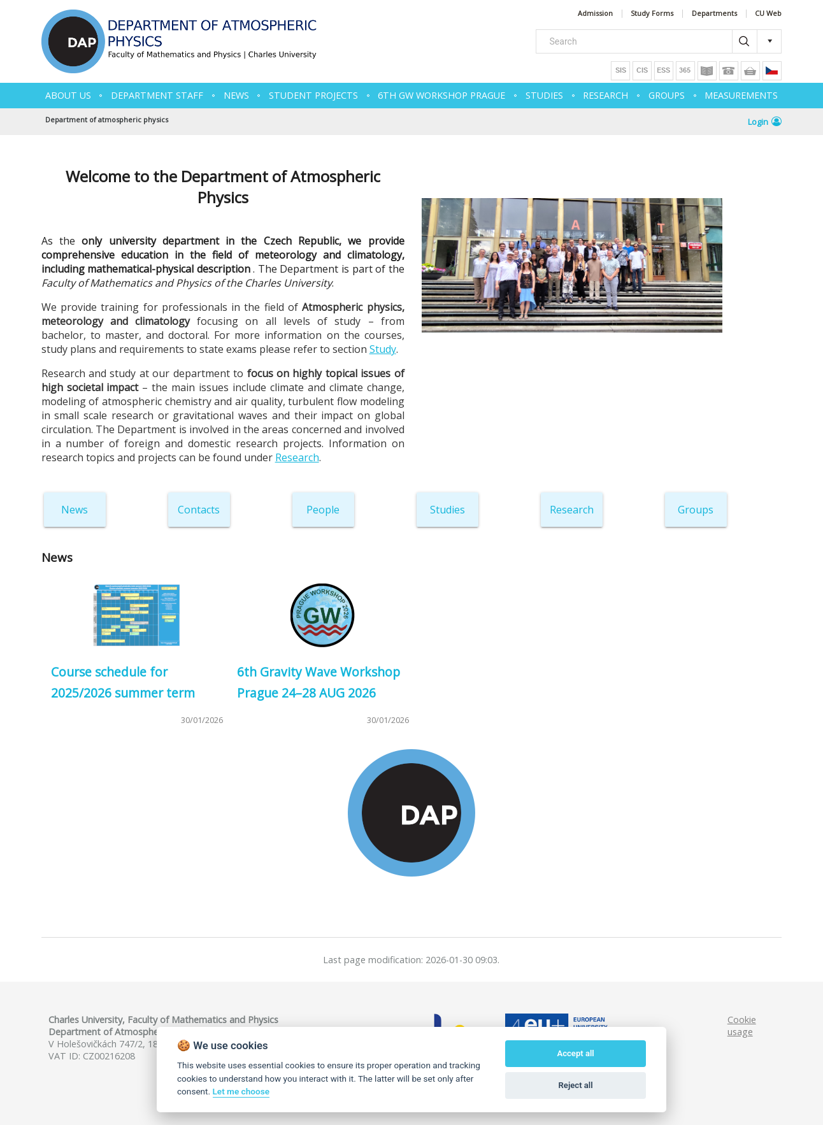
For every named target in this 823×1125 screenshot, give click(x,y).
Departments (714, 14)
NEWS (236, 95)
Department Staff (157, 95)
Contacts (199, 510)
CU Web (768, 14)
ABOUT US (68, 95)
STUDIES (544, 95)
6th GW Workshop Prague (441, 95)
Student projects (313, 95)
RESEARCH (605, 95)
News (74, 510)
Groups (695, 510)
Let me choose (241, 1091)
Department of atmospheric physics (106, 119)
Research (297, 457)
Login (765, 122)
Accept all (575, 1053)
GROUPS (666, 95)
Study (382, 349)
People (323, 510)
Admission (595, 14)
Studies (447, 510)
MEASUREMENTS (741, 95)
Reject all (576, 1085)
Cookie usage (741, 1026)
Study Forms (652, 14)
